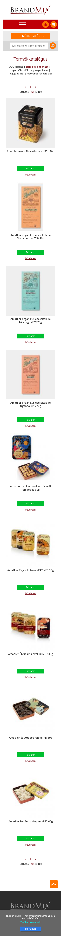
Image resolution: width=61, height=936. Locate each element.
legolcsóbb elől (19, 70)
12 (32, 91)
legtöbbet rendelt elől (39, 73)
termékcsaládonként (38, 66)
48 (35, 91)
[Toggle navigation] (22, 24)
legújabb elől (16, 73)
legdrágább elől (39, 70)
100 (40, 91)
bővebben (30, 174)
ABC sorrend (16, 66)
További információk (30, 922)
